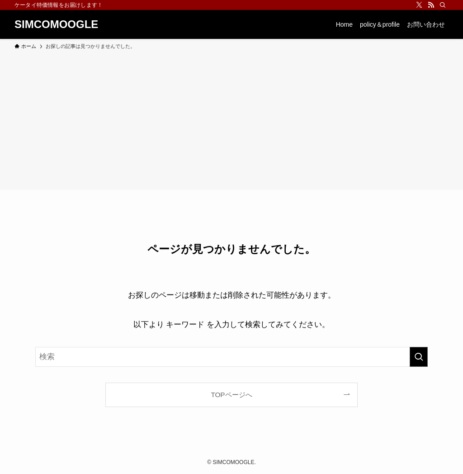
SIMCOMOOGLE (56, 24)
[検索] (443, 5)
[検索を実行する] (419, 357)
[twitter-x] (419, 5)
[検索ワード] (231, 357)
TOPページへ (231, 394)
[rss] (431, 5)
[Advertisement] (231, 118)
